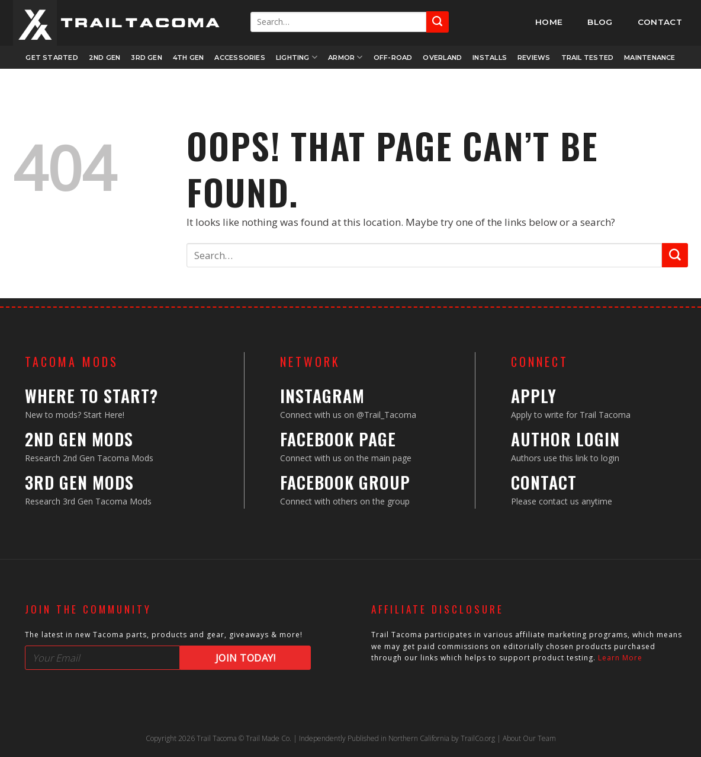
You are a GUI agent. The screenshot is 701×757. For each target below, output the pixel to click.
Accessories (239, 57)
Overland (442, 57)
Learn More (620, 658)
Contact (544, 482)
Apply (534, 396)
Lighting (296, 57)
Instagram (322, 396)
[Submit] (437, 21)
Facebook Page (338, 439)
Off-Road (393, 57)
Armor (345, 57)
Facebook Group (345, 482)
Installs (489, 57)
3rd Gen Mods (79, 482)
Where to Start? (91, 396)
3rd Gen (146, 57)
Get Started (51, 57)
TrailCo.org (478, 738)
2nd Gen (105, 57)
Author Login (565, 439)
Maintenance (649, 57)
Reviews (534, 57)
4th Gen (188, 57)
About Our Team (529, 738)
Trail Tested (587, 57)
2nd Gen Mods (79, 439)
